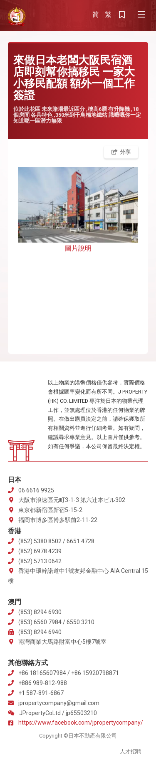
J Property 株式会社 (17, 17)
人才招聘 (130, 751)
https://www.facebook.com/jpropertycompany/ (80, 722)
